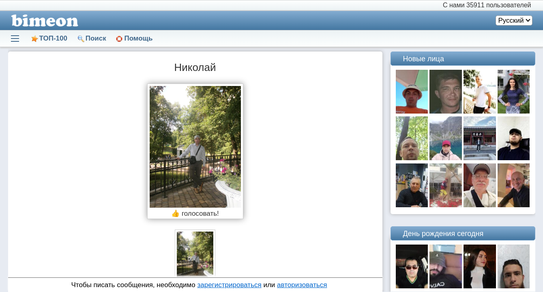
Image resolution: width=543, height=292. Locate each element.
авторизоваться (302, 285)
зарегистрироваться (229, 285)
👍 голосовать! (195, 213)
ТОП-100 (53, 38)
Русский (511, 20)
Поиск (96, 38)
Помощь (138, 38)
